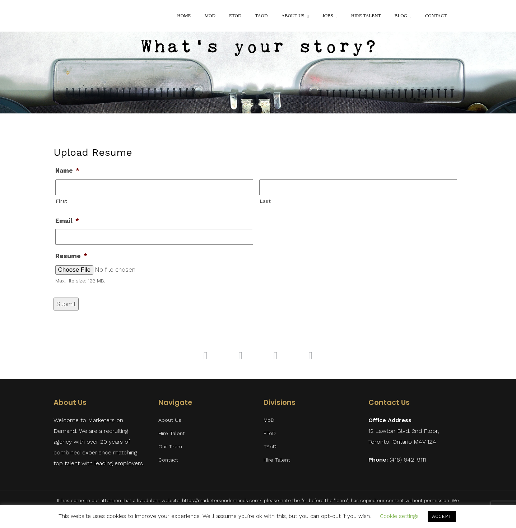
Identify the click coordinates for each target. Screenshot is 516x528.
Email (67, 220)
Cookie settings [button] (399, 516)
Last (265, 201)
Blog (401, 15)
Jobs (327, 15)
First (62, 201)
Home (184, 15)
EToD (235, 15)
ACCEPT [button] (441, 516)
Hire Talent (366, 15)
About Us (292, 15)
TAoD (261, 15)
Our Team (170, 447)
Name (67, 170)
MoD (210, 15)
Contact (436, 15)
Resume (71, 256)
